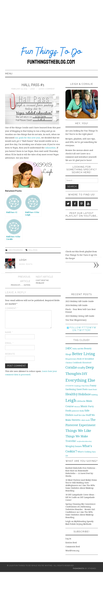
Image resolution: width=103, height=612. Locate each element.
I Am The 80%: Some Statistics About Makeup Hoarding (80, 488)
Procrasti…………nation (20, 285)
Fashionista (78, 568)
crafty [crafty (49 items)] (81, 367)
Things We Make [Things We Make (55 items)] (76, 436)
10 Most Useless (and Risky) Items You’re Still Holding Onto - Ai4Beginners (81, 482)
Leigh (32, 89)
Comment (11, 308)
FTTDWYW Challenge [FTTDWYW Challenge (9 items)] (73, 386)
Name (9, 332)
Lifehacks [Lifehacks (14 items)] (81, 401)
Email (9, 343)
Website (10, 354)
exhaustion (50, 148)
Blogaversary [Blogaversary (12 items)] (71, 359)
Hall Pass (32, 250)
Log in (68, 539)
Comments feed (72, 547)
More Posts (25, 264)
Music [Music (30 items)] (84, 406)
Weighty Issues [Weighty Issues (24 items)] (73, 446)
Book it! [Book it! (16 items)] (80, 359)
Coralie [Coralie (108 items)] (71, 367)
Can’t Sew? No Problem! (42, 281)
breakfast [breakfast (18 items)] (89, 359)
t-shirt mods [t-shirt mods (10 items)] (85, 420)
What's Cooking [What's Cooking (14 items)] (84, 452)
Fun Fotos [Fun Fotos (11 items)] (85, 386)
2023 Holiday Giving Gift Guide (79, 316)
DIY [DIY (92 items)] (84, 374)
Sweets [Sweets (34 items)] (76, 419)
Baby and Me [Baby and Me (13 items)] (78, 349)
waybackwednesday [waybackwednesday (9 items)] (84, 441)
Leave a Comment (47, 89)
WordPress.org (72, 551)
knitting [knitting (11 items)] (94, 395)
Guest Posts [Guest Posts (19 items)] (82, 389)
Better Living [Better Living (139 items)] (83, 354)
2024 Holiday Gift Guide (76, 305)
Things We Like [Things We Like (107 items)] (78, 431)
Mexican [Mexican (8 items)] (77, 407)
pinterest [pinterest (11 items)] (75, 411)
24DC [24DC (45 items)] (68, 348)
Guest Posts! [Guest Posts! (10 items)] (92, 389)
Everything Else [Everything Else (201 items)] (80, 380)
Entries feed (71, 543)
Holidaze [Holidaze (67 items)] (84, 394)
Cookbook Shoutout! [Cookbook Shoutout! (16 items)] (82, 363)
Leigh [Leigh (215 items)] (70, 400)
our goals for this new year (27, 138)
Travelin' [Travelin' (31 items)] (70, 441)
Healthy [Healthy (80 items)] (71, 394)
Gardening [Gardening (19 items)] (70, 389)
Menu (8, 73)
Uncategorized (15, 250)
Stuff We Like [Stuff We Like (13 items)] (79, 415)
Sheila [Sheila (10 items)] (81, 411)
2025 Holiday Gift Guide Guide (79, 301)
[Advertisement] (51, 20)
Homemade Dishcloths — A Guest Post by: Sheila (79, 473)
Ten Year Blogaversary (76, 320)
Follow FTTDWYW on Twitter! (81, 328)
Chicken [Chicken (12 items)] (68, 363)
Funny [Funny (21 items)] (93, 385)
